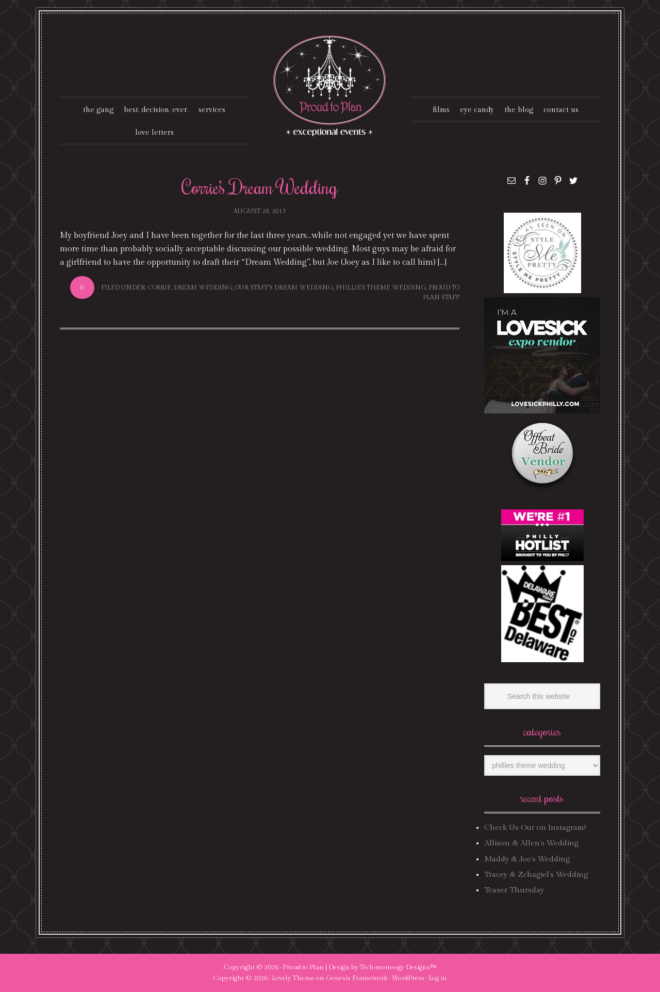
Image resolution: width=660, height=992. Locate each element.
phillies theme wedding (381, 287)
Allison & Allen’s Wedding (531, 843)
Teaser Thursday (514, 890)
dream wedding (203, 287)
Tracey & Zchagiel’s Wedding (536, 874)
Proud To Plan (330, 85)
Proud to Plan (303, 967)
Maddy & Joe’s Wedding (527, 859)
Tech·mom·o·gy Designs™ (398, 967)
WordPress (407, 978)
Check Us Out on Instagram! (535, 827)
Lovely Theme (293, 978)
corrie (159, 287)
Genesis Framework (356, 978)
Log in (437, 978)
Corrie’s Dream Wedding (260, 187)
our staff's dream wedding (284, 287)
